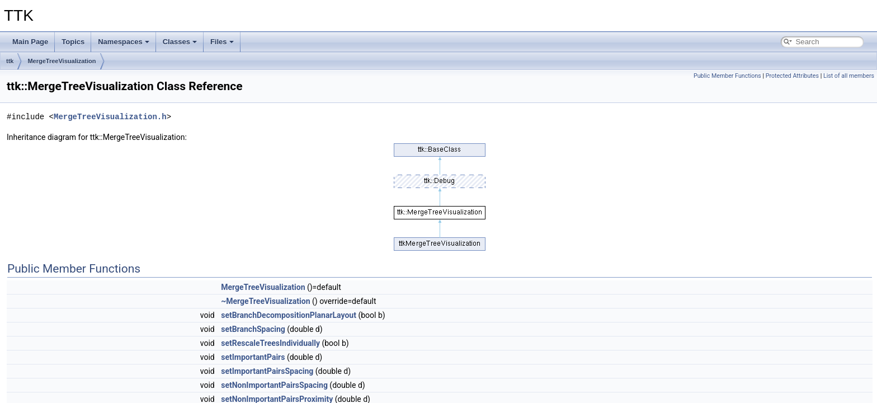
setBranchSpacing (253, 329)
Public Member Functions (727, 75)
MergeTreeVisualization (61, 61)
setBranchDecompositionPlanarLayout (288, 315)
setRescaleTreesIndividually (270, 343)
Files (222, 42)
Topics (73, 42)
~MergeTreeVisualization (265, 301)
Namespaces (123, 42)
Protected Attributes (792, 75)
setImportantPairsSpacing (267, 371)
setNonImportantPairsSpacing (274, 385)
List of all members (848, 75)
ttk (9, 61)
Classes (180, 42)
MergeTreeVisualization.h (110, 116)
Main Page (30, 42)
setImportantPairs (253, 357)
